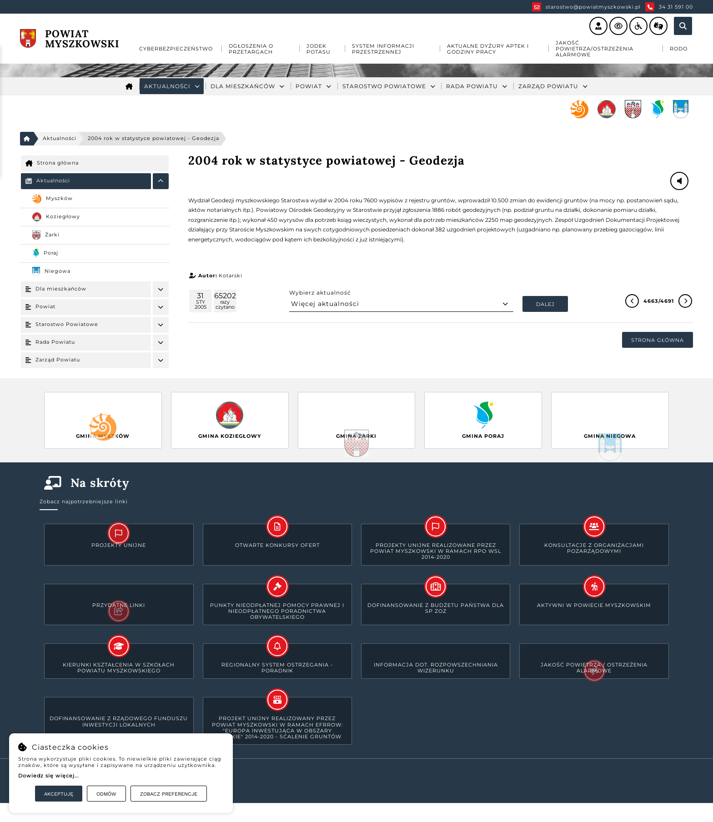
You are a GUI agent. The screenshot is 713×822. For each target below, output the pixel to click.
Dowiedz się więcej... (48, 775)
